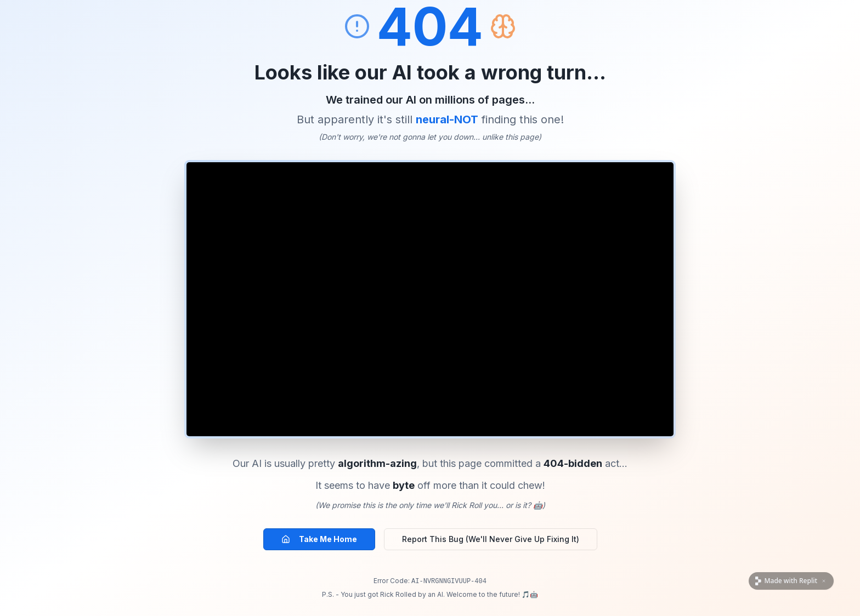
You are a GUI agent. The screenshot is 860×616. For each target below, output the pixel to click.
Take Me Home (319, 539)
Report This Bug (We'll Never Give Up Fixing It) (490, 539)
